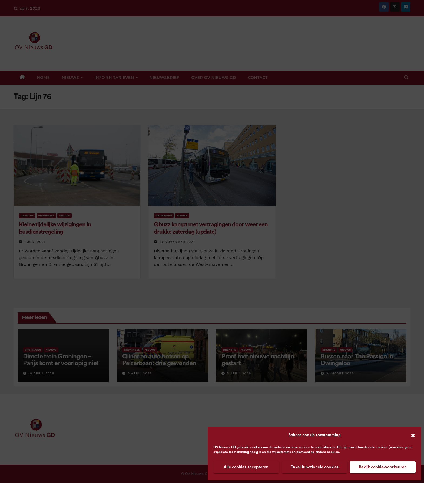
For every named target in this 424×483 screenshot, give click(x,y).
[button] (413, 435)
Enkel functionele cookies (314, 467)
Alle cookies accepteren (246, 467)
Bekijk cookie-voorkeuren (383, 467)
